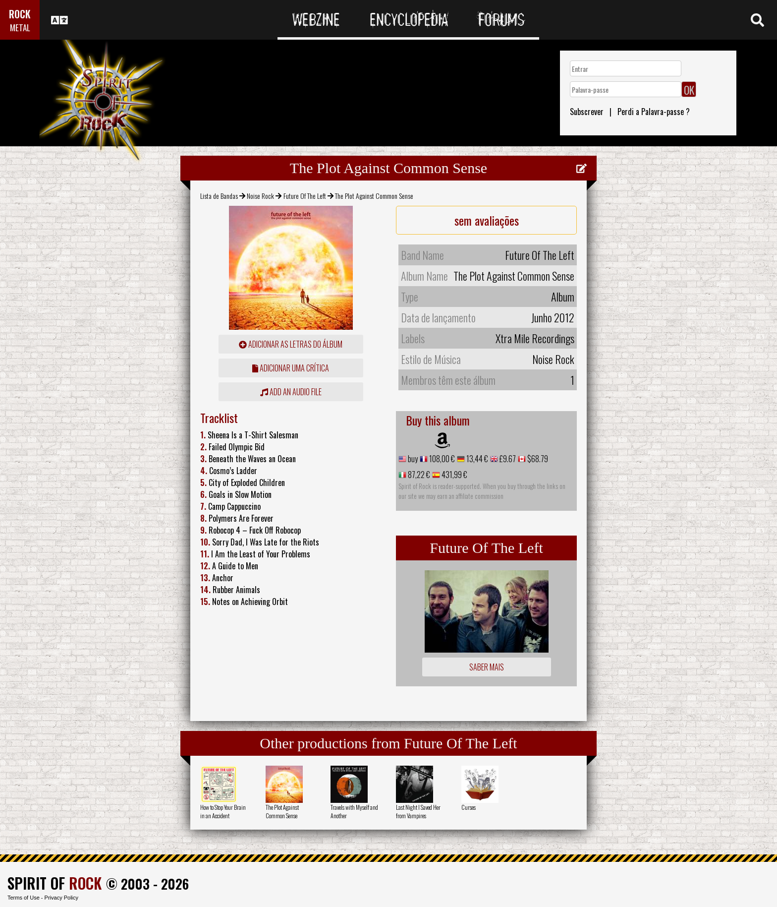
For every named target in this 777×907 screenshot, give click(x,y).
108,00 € (441, 459)
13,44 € (476, 459)
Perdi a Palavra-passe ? (653, 112)
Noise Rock (260, 195)
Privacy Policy (61, 898)
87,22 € (418, 475)
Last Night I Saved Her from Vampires (418, 811)
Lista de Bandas (219, 195)
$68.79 (537, 459)
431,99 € (453, 475)
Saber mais (486, 667)
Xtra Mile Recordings (535, 338)
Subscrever (587, 112)
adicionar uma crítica (290, 368)
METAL (20, 27)
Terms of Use (23, 898)
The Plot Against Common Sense (282, 811)
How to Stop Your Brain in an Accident (223, 811)
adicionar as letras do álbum (290, 344)
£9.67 (507, 459)
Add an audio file (291, 392)
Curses (468, 807)
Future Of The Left (304, 195)
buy (412, 459)
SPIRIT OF (54, 883)
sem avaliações (486, 220)
